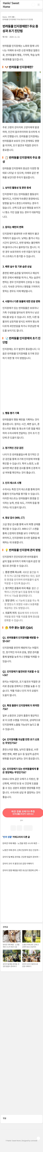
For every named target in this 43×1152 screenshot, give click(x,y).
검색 (33, 4)
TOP (38, 1138)
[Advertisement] (21, 384)
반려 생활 (7, 837)
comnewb (33, 1140)
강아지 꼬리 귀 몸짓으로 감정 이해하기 (18, 863)
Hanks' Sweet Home (11, 4)
